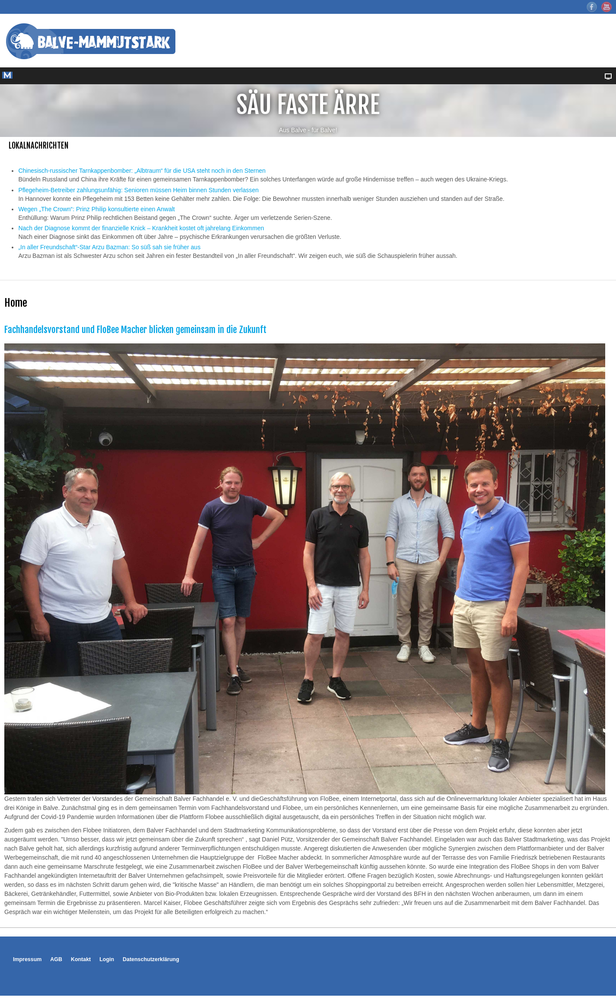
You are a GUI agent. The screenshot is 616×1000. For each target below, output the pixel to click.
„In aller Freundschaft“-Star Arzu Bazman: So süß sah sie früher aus (109, 247)
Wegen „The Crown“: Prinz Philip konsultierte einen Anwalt (96, 209)
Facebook (592, 7)
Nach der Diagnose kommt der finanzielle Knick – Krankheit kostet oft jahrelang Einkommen (141, 228)
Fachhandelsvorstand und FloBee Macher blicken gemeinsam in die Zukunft (135, 329)
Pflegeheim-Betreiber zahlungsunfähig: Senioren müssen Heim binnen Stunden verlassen (138, 190)
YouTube (606, 7)
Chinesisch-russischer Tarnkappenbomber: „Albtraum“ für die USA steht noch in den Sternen (141, 170)
